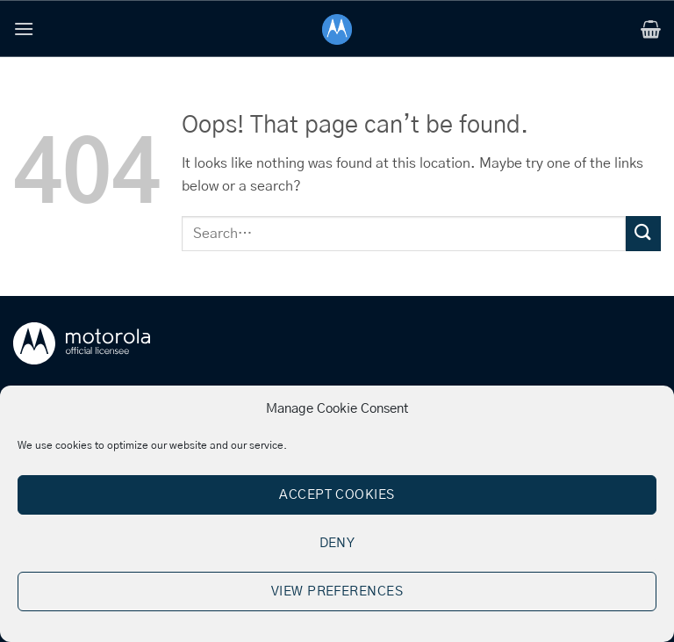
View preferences (337, 591)
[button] (23, 28)
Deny (337, 543)
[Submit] (643, 233)
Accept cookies (336, 494)
